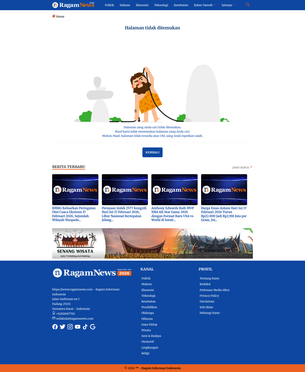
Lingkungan (149, 347)
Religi (145, 353)
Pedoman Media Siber (215, 290)
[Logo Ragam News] (75, 5)
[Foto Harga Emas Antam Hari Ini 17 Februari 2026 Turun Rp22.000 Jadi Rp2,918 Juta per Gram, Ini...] (224, 189)
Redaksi (205, 284)
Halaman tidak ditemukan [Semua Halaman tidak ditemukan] (152, 28)
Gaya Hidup (149, 324)
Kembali (152, 152)
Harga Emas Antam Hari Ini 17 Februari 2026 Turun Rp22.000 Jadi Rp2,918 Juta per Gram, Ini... (224, 214)
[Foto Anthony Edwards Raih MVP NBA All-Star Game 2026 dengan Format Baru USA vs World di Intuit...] (174, 189)
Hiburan (147, 319)
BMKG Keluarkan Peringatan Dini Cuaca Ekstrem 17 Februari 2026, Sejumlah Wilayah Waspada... (74, 214)
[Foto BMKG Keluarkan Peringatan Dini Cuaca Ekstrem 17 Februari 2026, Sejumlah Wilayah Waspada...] (75, 189)
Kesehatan (148, 301)
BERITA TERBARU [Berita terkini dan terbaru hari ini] (68, 166)
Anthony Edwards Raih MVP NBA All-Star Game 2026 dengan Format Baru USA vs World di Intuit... (172, 214)
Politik (145, 278)
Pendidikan (149, 307)
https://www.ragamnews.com (72, 289)
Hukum (146, 284)
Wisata (146, 330)
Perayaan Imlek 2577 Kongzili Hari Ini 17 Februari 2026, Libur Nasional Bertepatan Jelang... (124, 214)
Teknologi (148, 296)
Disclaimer (207, 301)
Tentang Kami (209, 278)
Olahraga (147, 313)
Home (60, 16)
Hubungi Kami (210, 313)
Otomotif (147, 341)
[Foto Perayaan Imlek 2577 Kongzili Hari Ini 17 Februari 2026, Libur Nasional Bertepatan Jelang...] (125, 189)
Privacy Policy (209, 296)
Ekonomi (147, 290)
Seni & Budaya (151, 336)
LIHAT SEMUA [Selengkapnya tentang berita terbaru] (242, 167)
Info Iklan (206, 307)
